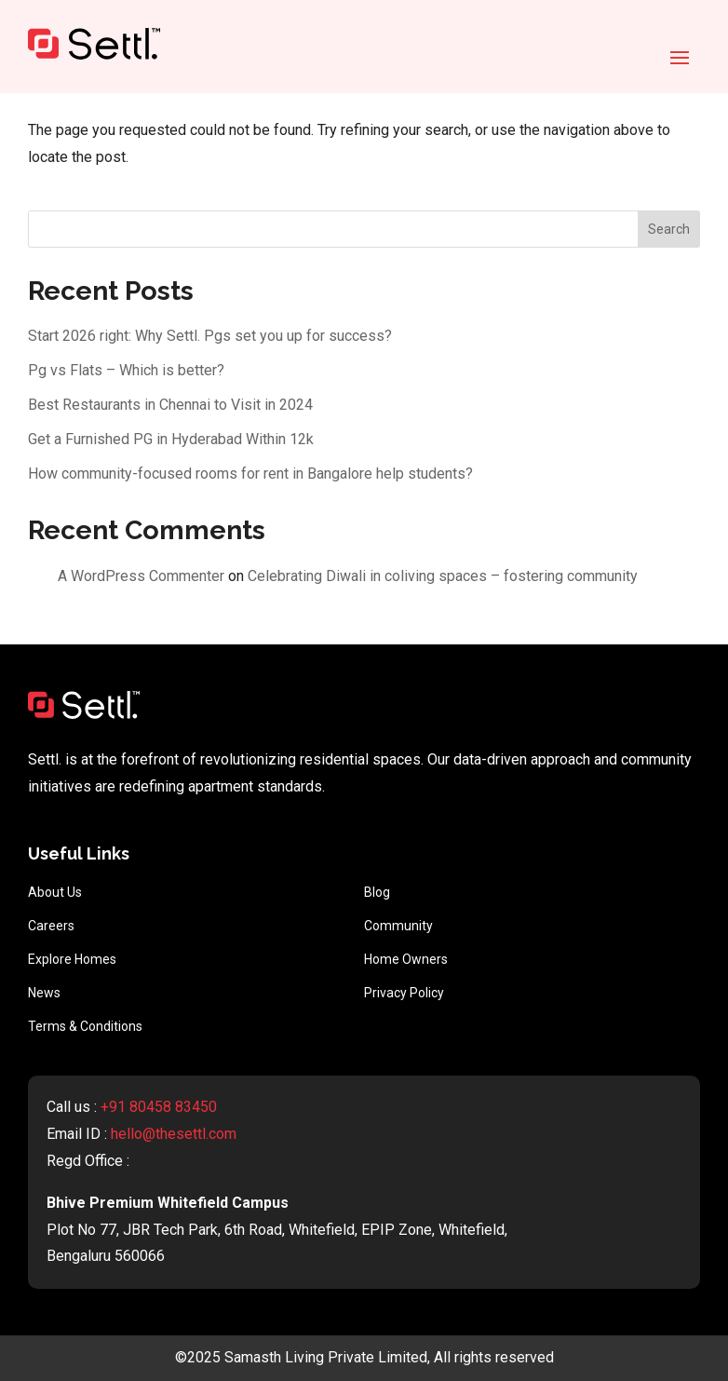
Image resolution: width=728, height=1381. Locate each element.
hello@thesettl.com (173, 1134)
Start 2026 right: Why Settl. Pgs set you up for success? (210, 336)
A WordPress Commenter (141, 576)
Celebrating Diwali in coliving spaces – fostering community (443, 576)
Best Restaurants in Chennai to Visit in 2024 (170, 404)
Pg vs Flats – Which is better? (126, 370)
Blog (377, 892)
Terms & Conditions (85, 1026)
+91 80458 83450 (159, 1107)
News (44, 992)
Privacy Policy (404, 992)
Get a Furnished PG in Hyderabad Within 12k (171, 439)
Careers (51, 925)
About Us (55, 892)
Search (669, 229)
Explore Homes (72, 959)
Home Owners (406, 959)
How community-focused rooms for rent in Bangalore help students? (250, 473)
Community (398, 925)
